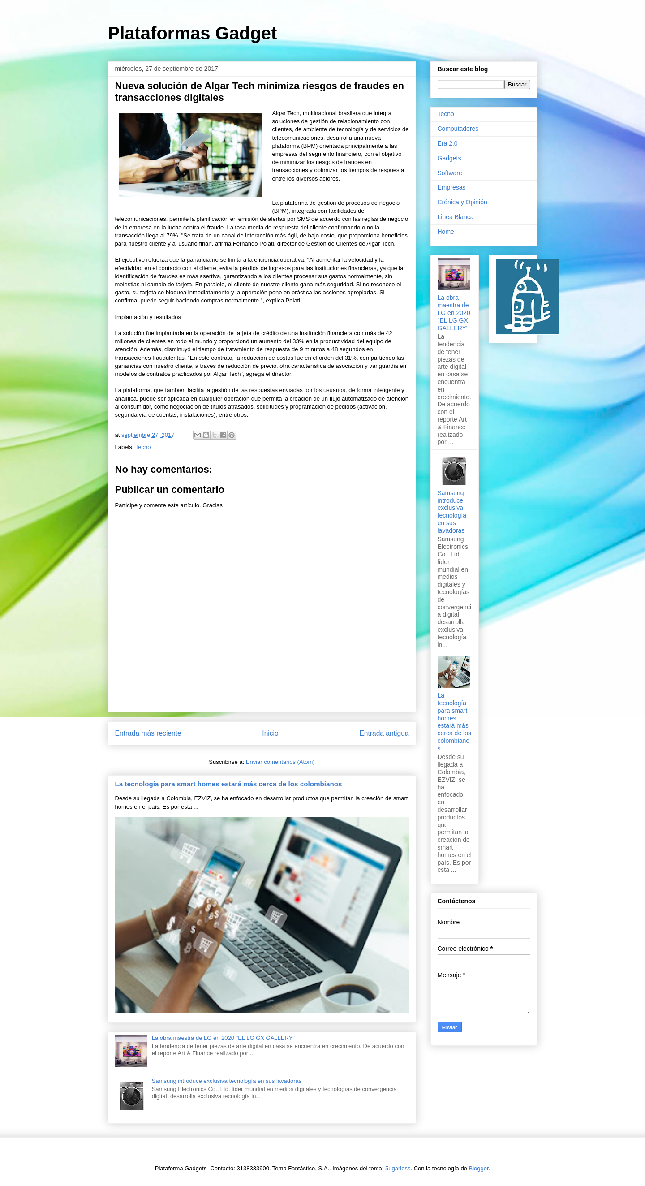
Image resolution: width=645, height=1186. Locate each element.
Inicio (270, 733)
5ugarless (397, 1168)
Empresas (452, 187)
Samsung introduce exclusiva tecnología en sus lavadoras (227, 1081)
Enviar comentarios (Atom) (280, 762)
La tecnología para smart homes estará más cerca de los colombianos (228, 784)
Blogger (479, 1168)
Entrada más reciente (148, 733)
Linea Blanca (456, 216)
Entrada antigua (383, 733)
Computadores (458, 128)
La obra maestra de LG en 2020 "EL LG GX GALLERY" (223, 1038)
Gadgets (449, 158)
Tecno (143, 447)
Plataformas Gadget (192, 33)
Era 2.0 (448, 143)
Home (446, 231)
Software (450, 173)
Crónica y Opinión (462, 202)
